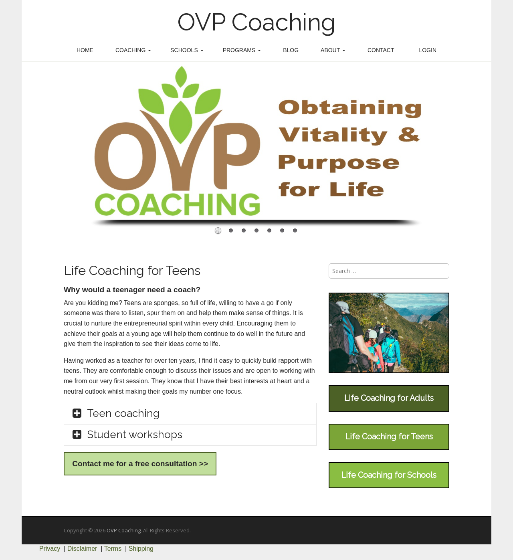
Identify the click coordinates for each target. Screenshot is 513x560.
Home (85, 50)
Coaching (133, 50)
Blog (291, 50)
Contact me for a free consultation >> (140, 463)
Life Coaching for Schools (388, 475)
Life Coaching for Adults (389, 398)
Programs (242, 50)
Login (427, 50)
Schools (186, 50)
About (333, 50)
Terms (113, 548)
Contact (381, 50)
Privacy (49, 548)
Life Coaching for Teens (389, 436)
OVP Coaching (256, 22)
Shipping (141, 548)
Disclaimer (82, 548)
